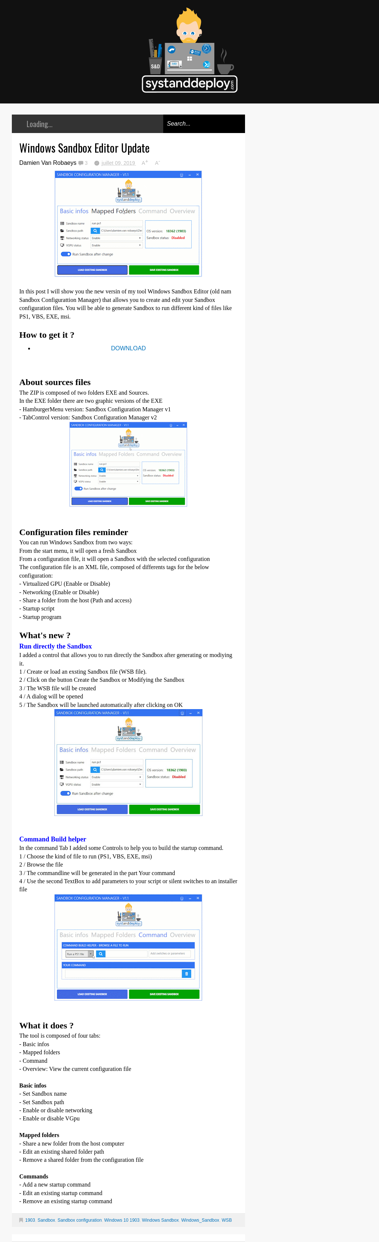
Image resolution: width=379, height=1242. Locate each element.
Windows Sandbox (160, 1220)
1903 (30, 1220)
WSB (227, 1220)
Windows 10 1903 (122, 1220)
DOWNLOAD (128, 348)
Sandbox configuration (79, 1220)
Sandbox (46, 1220)
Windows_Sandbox (200, 1220)
